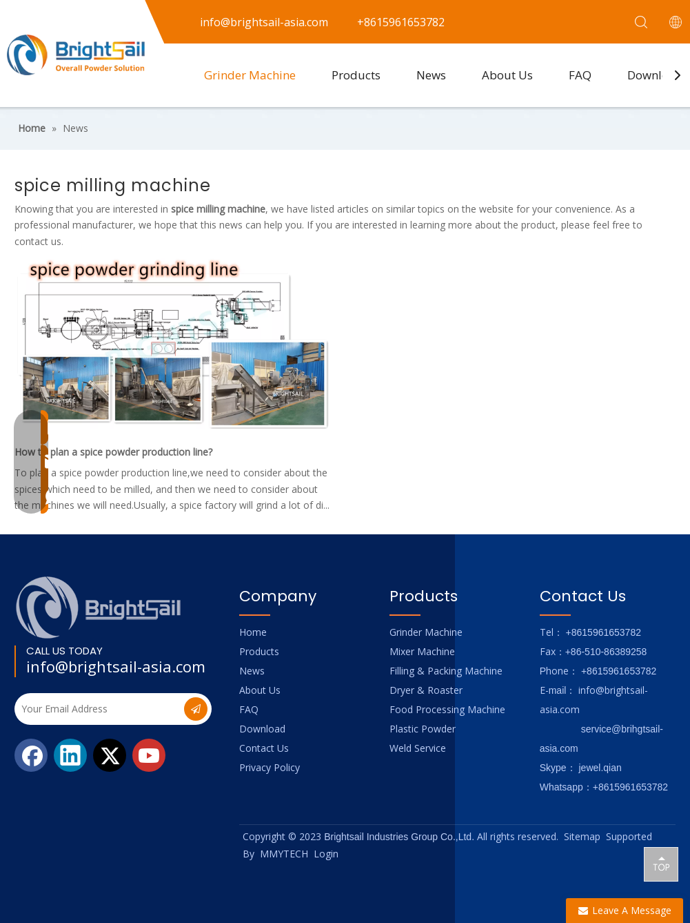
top (661, 863)
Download (262, 728)
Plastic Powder (422, 728)
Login (326, 853)
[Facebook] (31, 755)
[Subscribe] (195, 709)
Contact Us (264, 748)
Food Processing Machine (447, 709)
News (431, 75)
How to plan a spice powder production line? (113, 451)
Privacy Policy (269, 767)
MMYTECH (284, 853)
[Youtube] (148, 755)
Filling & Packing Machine (446, 670)
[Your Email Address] (98, 709)
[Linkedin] (70, 755)
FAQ (580, 75)
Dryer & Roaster (426, 690)
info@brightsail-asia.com (115, 666)
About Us (507, 75)
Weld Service (417, 748)
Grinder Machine (250, 75)
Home (253, 632)
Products (356, 75)
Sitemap (582, 836)
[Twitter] (109, 755)
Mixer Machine (422, 651)
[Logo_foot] (98, 607)
